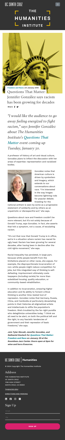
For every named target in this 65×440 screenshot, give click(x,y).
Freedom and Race (15, 88)
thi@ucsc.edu (11, 389)
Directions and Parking (16, 394)
